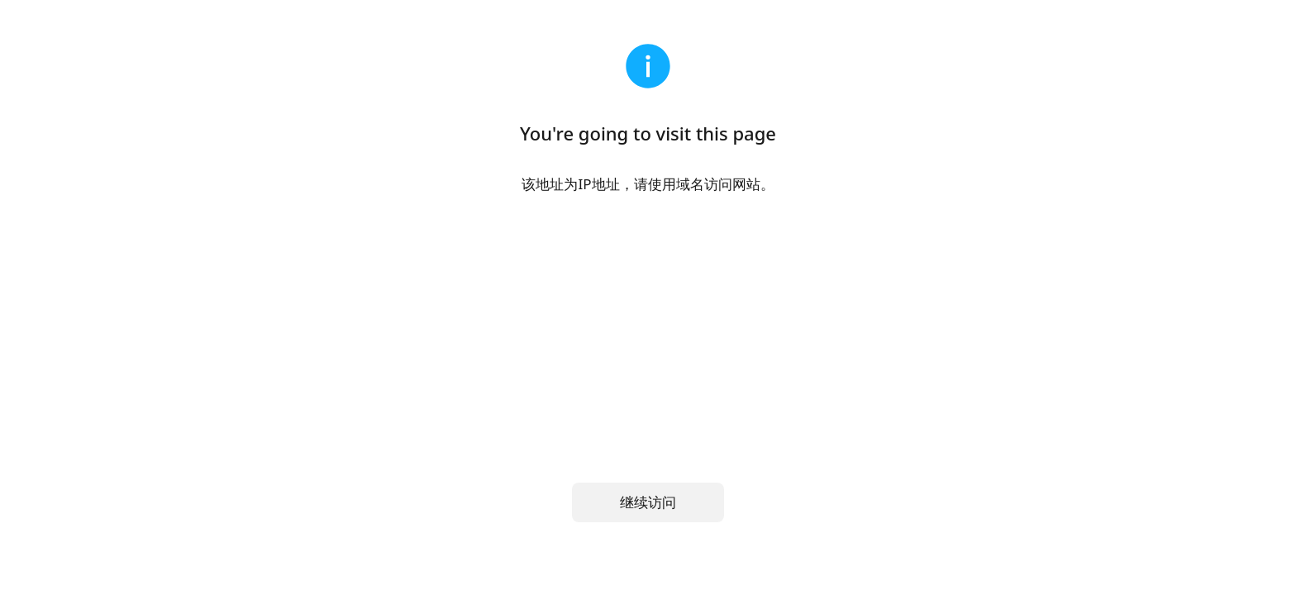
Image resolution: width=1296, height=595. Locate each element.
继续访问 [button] (648, 502)
